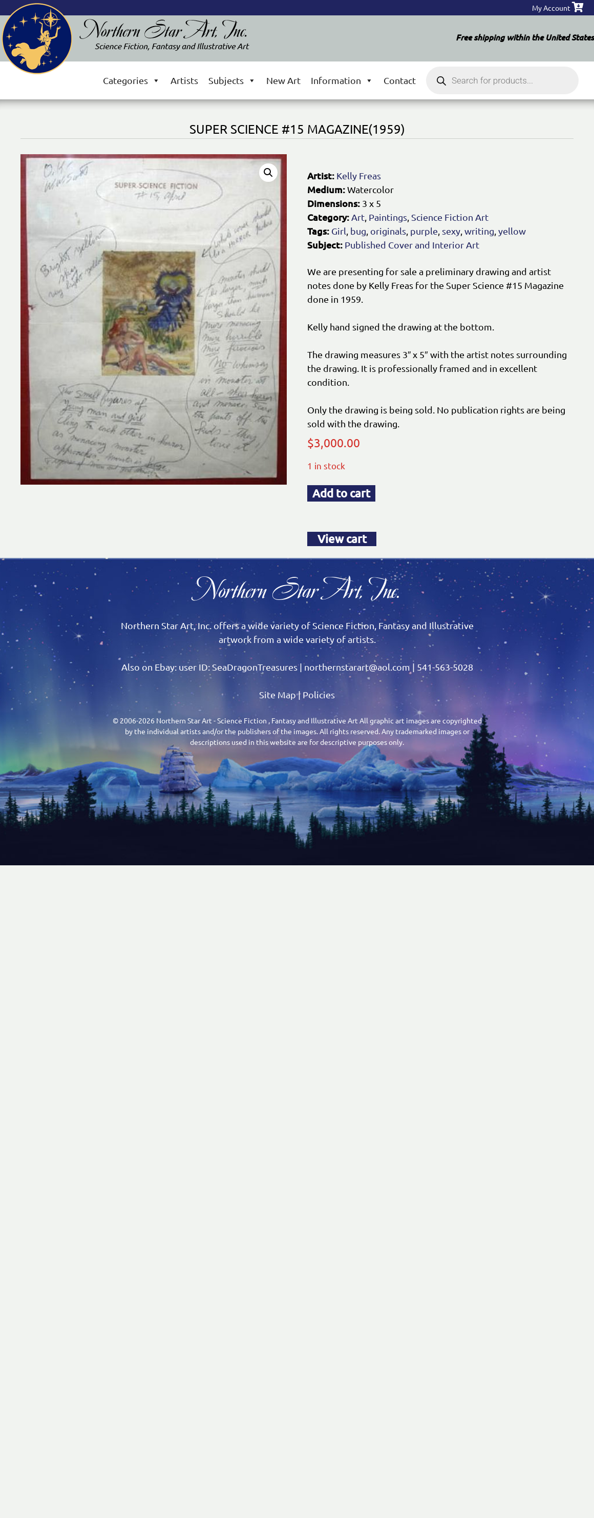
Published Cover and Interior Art (412, 244)
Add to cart (341, 493)
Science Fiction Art (450, 217)
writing (479, 230)
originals (388, 230)
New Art (283, 80)
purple (424, 230)
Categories (131, 80)
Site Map (277, 694)
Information (342, 80)
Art (358, 217)
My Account (551, 7)
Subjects (232, 80)
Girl (338, 230)
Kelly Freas (358, 175)
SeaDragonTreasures (255, 666)
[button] (268, 172)
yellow (512, 230)
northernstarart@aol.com (357, 666)
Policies (319, 694)
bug (358, 230)
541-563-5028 (445, 666)
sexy (451, 230)
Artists (184, 80)
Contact (400, 80)
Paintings (388, 217)
